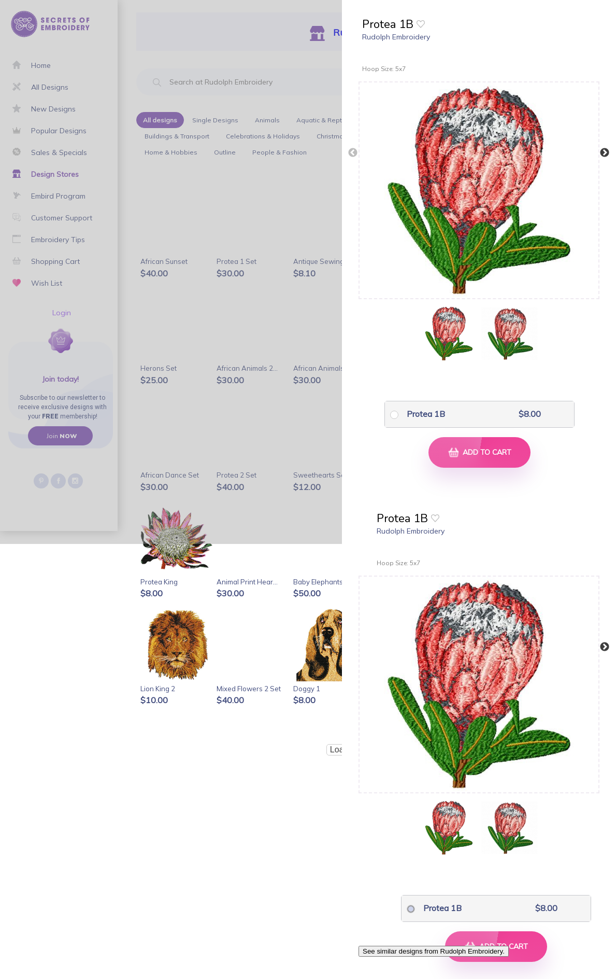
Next (604, 153)
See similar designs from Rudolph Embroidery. (434, 951)
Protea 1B (426, 413)
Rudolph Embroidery (396, 36)
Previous (353, 153)
